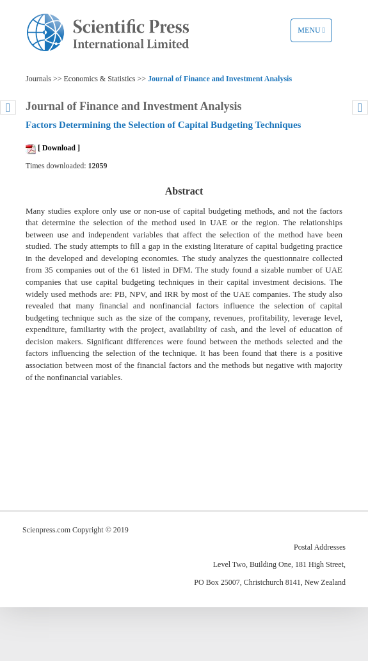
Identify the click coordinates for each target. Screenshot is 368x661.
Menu (314, 33)
